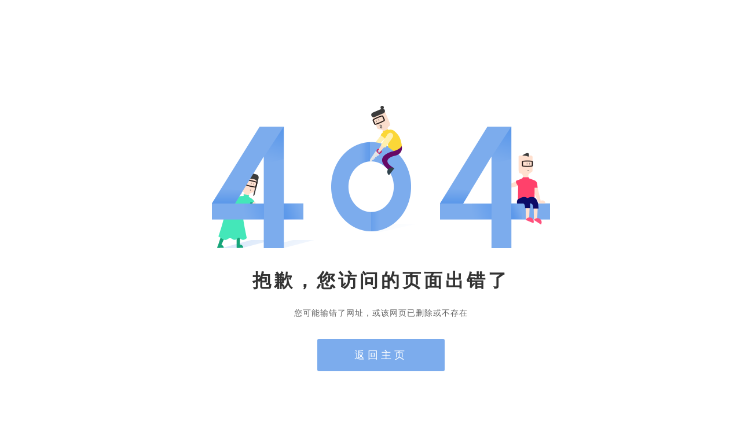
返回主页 (381, 355)
